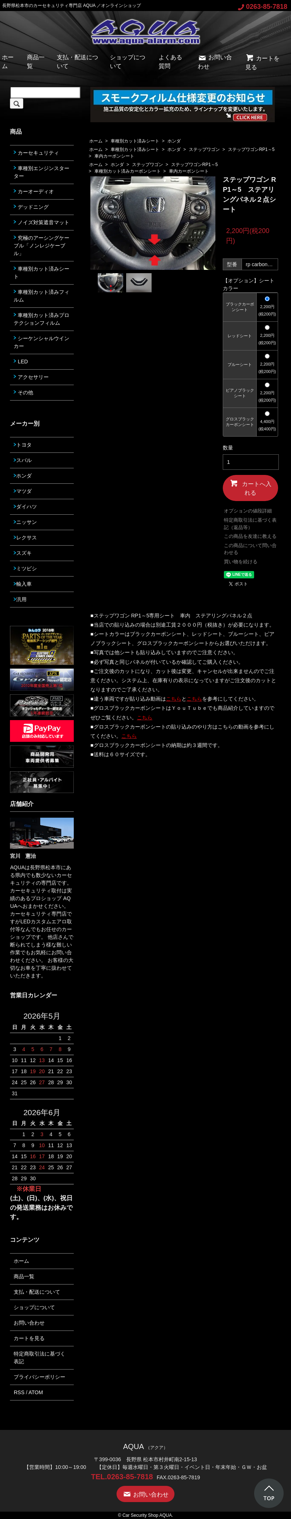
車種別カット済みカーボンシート (127, 171)
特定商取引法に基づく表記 (39, 1357)
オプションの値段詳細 (248, 511)
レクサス (25, 537)
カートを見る (29, 1338)
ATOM (35, 1392)
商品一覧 (24, 1276)
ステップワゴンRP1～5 (251, 149)
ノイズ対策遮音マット (41, 222)
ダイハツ (25, 507)
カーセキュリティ (36, 153)
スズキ (23, 553)
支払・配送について (37, 1292)
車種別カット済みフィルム (41, 296)
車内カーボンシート (114, 156)
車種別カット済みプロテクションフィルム (41, 319)
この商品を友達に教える (250, 536)
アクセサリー (31, 377)
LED (21, 361)
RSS (19, 1392)
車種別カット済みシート (135, 141)
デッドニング (31, 207)
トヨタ (23, 445)
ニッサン (25, 522)
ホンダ (174, 141)
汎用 (20, 599)
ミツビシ (25, 568)
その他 (23, 392)
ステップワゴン (204, 149)
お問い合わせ (29, 1323)
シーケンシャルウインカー (41, 342)
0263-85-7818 (262, 6)
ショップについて (34, 1307)
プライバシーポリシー (39, 1377)
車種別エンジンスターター (41, 172)
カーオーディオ (34, 191)
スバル (23, 460)
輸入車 (23, 584)
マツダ (23, 491)
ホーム (96, 141)
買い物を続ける (240, 561)
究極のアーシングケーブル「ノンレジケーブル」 (41, 245)
